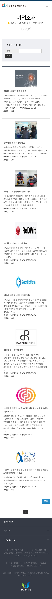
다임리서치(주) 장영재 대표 (15, 91)
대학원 (26, 530)
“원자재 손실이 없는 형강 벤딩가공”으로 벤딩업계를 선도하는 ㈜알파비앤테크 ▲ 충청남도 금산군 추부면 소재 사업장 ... (24, 480)
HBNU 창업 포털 (24, 23)
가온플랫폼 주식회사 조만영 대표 (17, 295)
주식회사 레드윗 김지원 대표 (15, 243)
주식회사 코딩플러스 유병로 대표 (17, 192)
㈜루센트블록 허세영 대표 (14, 143)
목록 (46, 501)
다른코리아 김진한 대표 (13, 350)
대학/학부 (26, 522)
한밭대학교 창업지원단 (13, 5)
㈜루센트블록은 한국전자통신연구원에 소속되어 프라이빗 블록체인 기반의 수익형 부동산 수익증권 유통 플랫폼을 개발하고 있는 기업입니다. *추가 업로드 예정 (25, 150)
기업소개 (36, 23)
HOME (13, 23)
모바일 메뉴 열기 (47, 6)
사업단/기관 (26, 539)
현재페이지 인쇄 (29, 29)
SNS (23, 29)
